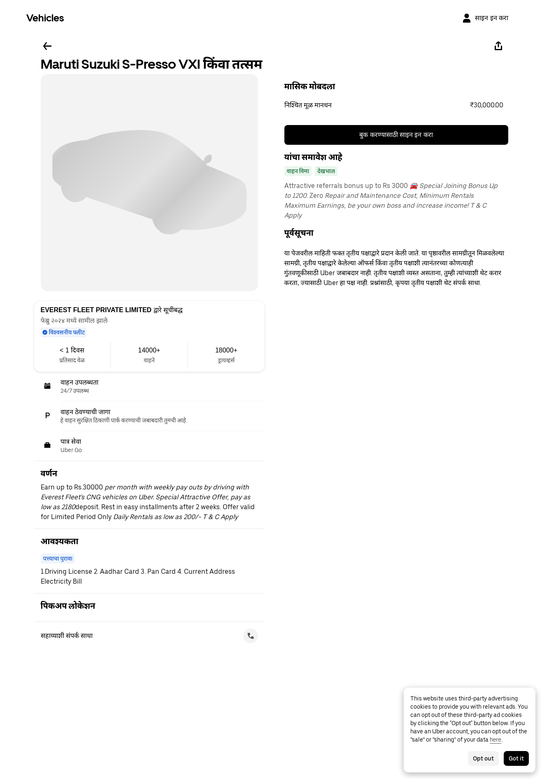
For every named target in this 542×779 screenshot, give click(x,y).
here (495, 739)
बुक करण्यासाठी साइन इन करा (396, 134)
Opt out (483, 758)
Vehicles (45, 18)
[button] (396, 105)
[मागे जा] (47, 46)
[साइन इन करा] (485, 18)
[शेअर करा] (498, 46)
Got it (516, 758)
